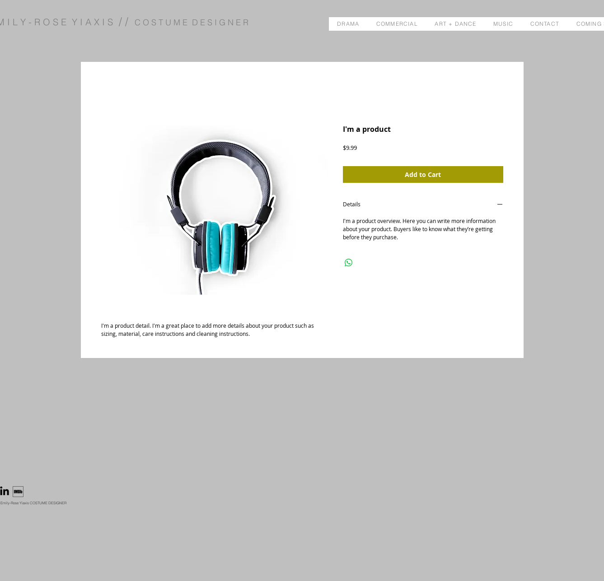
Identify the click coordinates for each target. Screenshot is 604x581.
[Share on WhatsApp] (348, 262)
